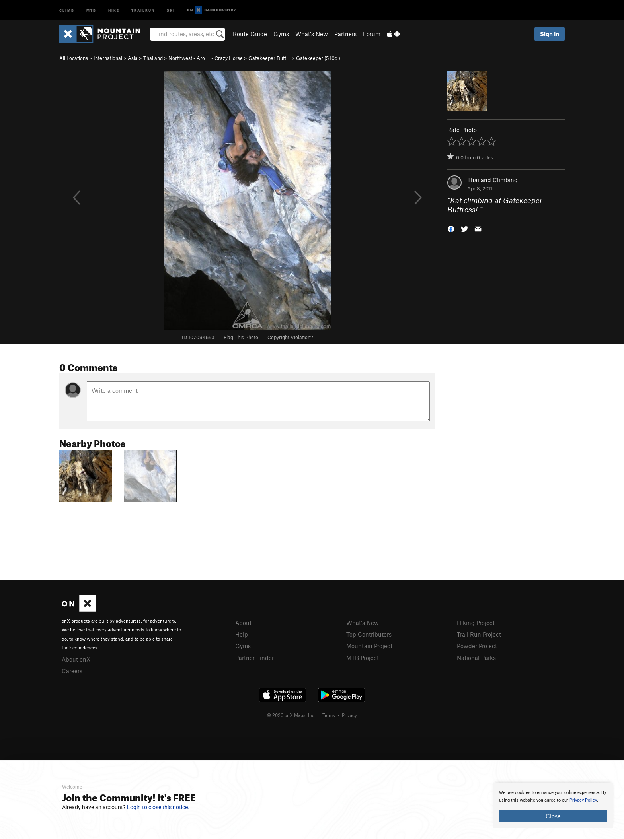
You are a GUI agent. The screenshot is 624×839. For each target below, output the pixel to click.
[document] (553, 805)
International (108, 58)
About (243, 622)
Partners (345, 33)
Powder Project (477, 645)
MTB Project (362, 657)
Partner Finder (254, 657)
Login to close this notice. (158, 807)
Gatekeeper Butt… (269, 58)
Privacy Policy (583, 800)
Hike (113, 9)
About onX (76, 659)
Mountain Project (369, 645)
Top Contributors (369, 634)
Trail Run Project (479, 634)
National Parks (476, 657)
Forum (371, 33)
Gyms (281, 33)
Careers (72, 670)
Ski (171, 9)
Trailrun (143, 9)
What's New (311, 33)
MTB (91, 9)
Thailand (153, 58)
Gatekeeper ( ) (318, 58)
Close (553, 816)
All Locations (73, 58)
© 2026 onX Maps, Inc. (291, 715)
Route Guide (250, 33)
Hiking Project (476, 622)
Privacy (349, 715)
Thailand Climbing (492, 179)
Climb (66, 9)
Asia (133, 58)
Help (241, 634)
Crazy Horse (228, 58)
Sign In (549, 33)
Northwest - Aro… (188, 58)
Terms (328, 715)
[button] (450, 228)
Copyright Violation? (290, 337)
